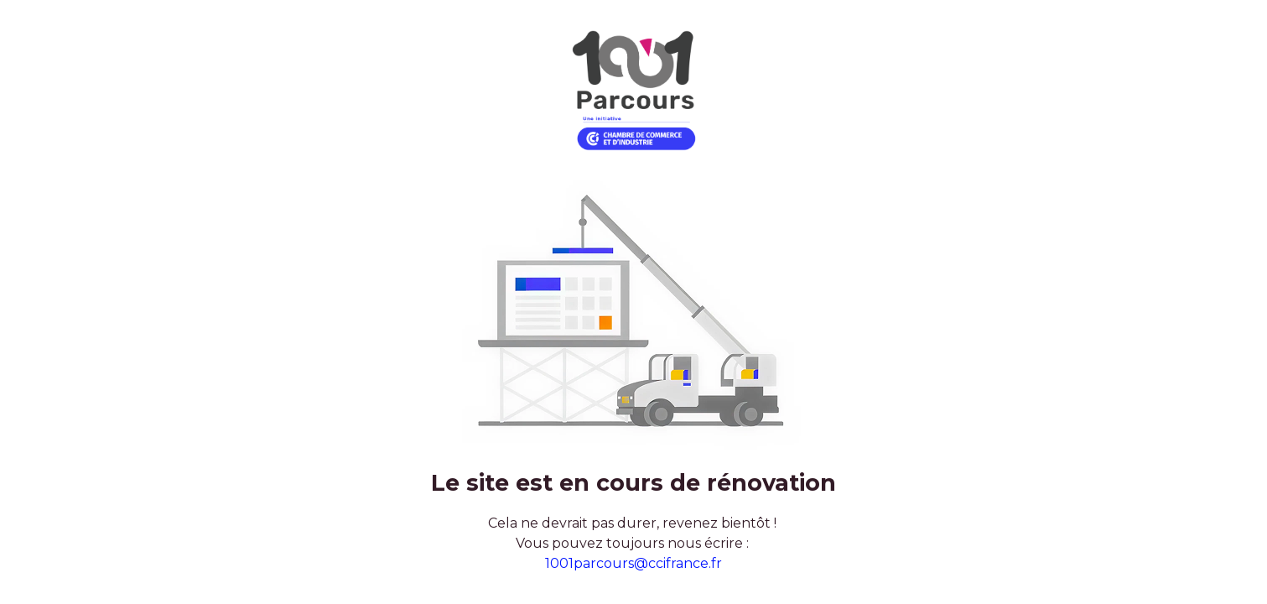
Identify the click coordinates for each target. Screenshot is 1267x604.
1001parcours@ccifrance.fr (633, 563)
